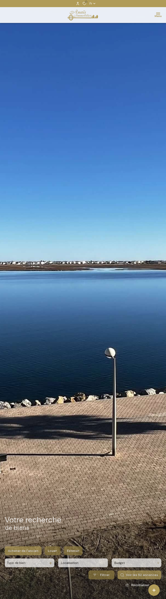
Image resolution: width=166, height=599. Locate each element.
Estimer (73, 555)
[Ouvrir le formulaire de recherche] (101, 579)
